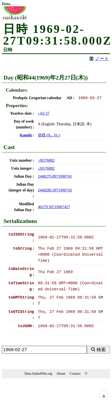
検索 (101, 349)
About (60, 373)
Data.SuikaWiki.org (38, 373)
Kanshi (26, 135)
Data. (6, 4)
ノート (102, 58)
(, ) (49, 135)
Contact (75, 373)
